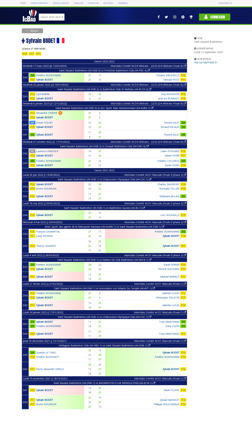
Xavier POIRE (172, 155)
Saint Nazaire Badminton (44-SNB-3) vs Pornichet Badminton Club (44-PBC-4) (104, 70)
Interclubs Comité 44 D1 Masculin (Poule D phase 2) (155, 174)
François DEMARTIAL (48, 231)
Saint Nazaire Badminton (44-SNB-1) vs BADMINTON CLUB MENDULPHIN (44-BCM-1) (104, 383)
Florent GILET (172, 122)
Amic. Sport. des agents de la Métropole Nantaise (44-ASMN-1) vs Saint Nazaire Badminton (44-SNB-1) (104, 226)
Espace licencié (61, 3)
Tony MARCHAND (169, 321)
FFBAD (23, 3)
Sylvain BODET (44, 79)
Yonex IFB (78, 3)
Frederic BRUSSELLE (168, 75)
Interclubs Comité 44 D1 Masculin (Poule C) (160, 283)
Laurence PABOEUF (47, 151)
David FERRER (172, 264)
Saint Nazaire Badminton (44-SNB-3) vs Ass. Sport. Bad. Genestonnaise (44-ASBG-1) (104, 108)
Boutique (108, 3)
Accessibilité (225, 3)
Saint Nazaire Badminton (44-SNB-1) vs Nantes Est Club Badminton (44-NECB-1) (104, 259)
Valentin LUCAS (171, 293)
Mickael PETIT (172, 79)
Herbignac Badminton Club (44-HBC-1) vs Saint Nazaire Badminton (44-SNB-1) (104, 345)
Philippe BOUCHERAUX (167, 404)
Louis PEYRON (44, 236)
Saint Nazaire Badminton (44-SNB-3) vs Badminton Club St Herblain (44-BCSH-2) (104, 89)
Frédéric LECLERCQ (169, 161)
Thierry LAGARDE (46, 245)
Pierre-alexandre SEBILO (50, 369)
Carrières (123, 3)
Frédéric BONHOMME (48, 75)
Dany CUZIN (172, 326)
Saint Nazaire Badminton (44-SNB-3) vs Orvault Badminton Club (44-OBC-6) (104, 146)
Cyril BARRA (43, 94)
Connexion (214, 17)
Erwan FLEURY (44, 122)
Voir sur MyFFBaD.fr (205, 62)
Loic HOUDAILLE (170, 215)
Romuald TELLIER (169, 188)
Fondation (93, 3)
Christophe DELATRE (168, 297)
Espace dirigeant (39, 3)
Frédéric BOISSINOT (47, 357)
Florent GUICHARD (169, 269)
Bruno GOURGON (46, 188)
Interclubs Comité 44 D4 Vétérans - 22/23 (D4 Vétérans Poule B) (148, 66)
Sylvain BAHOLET (170, 400)
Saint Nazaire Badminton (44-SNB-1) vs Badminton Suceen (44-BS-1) (104, 208)
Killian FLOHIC (172, 390)
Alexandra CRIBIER (46, 113)
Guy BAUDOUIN (170, 94)
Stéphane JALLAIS (170, 196)
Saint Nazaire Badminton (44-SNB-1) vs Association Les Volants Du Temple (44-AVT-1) (104, 288)
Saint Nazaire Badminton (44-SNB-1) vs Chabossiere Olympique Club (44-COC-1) (104, 179)
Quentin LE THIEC (46, 352)
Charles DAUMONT (169, 184)
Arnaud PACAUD (170, 127)
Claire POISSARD (170, 151)
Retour (34, 30)
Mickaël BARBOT (170, 276)
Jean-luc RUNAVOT (169, 98)
